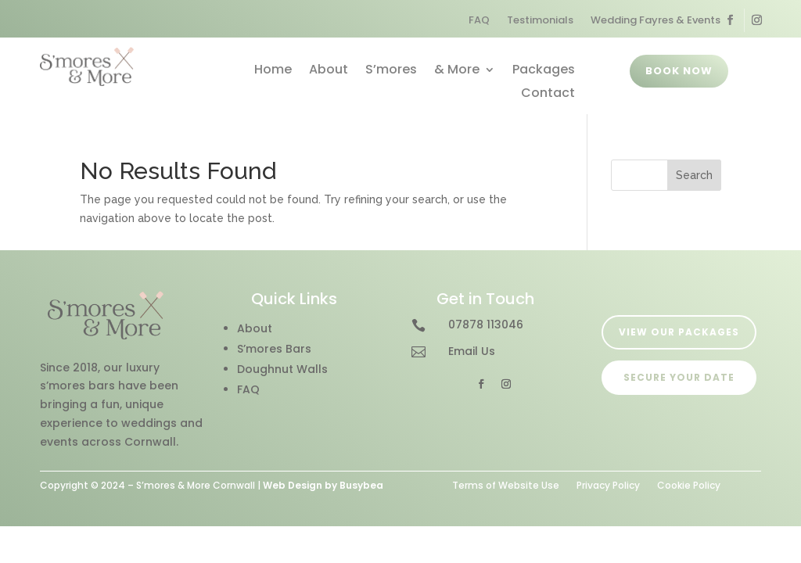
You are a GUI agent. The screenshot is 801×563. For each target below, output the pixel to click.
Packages (543, 71)
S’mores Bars (274, 349)
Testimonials (540, 21)
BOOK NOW (679, 70)
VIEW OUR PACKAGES (679, 332)
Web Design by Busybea (323, 485)
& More (457, 71)
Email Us (471, 351)
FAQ (479, 21)
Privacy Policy (608, 484)
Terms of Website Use (505, 484)
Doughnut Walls (282, 369)
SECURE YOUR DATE (679, 377)
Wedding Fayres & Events (655, 21)
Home (273, 71)
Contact (548, 95)
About (328, 71)
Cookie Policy (688, 484)
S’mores (391, 71)
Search (694, 175)
